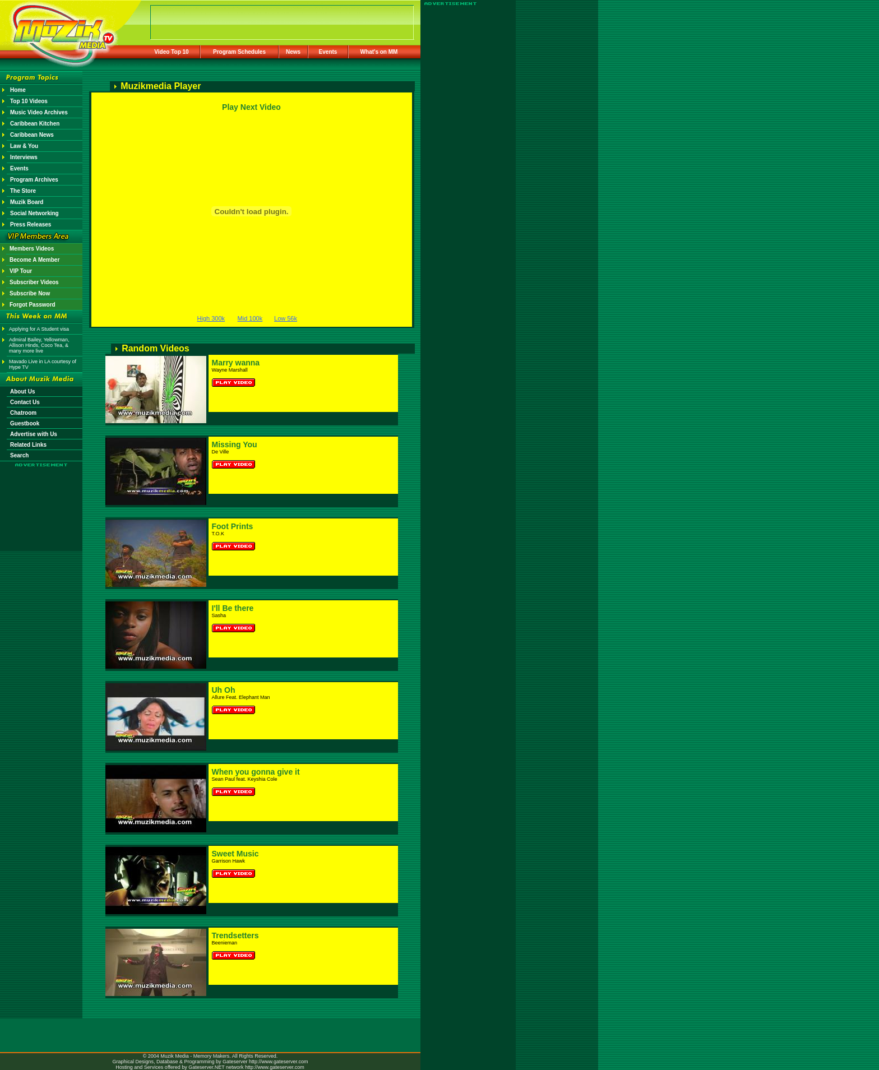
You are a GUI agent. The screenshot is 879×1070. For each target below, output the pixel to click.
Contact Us (25, 402)
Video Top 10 (171, 52)
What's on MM (379, 52)
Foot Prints (232, 526)
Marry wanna (236, 362)
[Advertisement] (41, 500)
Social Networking (34, 213)
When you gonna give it (256, 771)
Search (19, 455)
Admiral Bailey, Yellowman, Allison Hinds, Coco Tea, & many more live (39, 345)
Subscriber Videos (34, 282)
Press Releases (30, 224)
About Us (22, 391)
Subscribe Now (30, 293)
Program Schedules (239, 52)
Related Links (28, 445)
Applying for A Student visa (39, 329)
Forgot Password (32, 305)
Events (328, 52)
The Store (23, 191)
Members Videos (32, 249)
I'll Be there (233, 608)
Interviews (24, 157)
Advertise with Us (33, 434)
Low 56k (285, 318)
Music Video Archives (39, 112)
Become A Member (34, 260)
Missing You (234, 444)
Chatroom (23, 413)
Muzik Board (26, 202)
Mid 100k (250, 318)
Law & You (24, 146)
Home (18, 90)
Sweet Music (235, 853)
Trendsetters (235, 935)
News (293, 52)
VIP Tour (21, 271)
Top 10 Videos (29, 101)
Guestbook (24, 423)
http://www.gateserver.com (278, 1061)
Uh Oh (223, 689)
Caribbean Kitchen (34, 124)
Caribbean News (32, 135)
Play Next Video (251, 107)
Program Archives (34, 180)
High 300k (211, 318)
